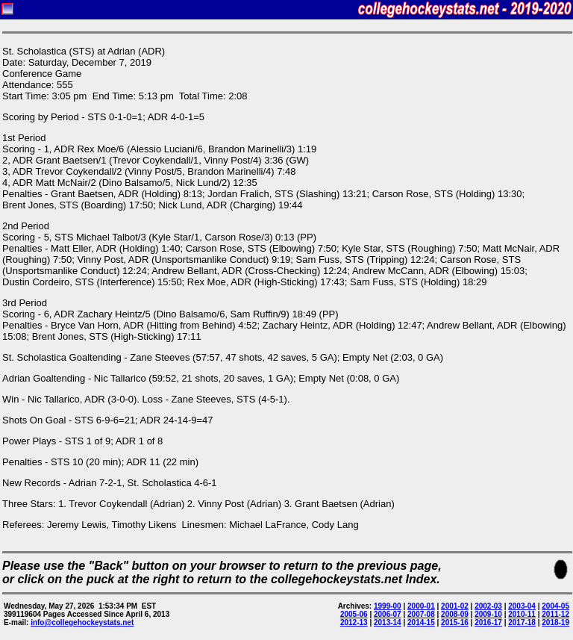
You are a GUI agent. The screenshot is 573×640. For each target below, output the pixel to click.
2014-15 (421, 622)
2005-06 (354, 614)
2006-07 (387, 614)
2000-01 (421, 606)
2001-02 (455, 606)
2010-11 (522, 614)
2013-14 (387, 622)
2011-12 (555, 614)
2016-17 (488, 622)
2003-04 (522, 606)
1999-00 (387, 606)
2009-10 (488, 614)
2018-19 (555, 622)
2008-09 (455, 614)
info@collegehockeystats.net (82, 622)
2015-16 (455, 622)
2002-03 (488, 606)
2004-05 (555, 606)
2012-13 (354, 622)
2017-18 (522, 622)
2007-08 (421, 614)
